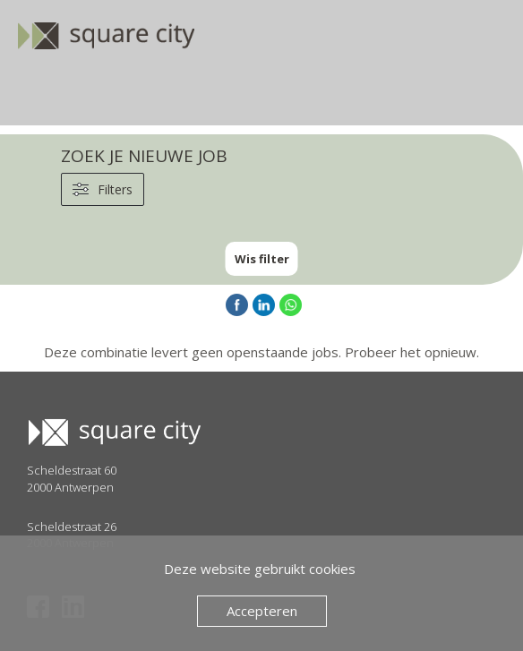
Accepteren (262, 611)
